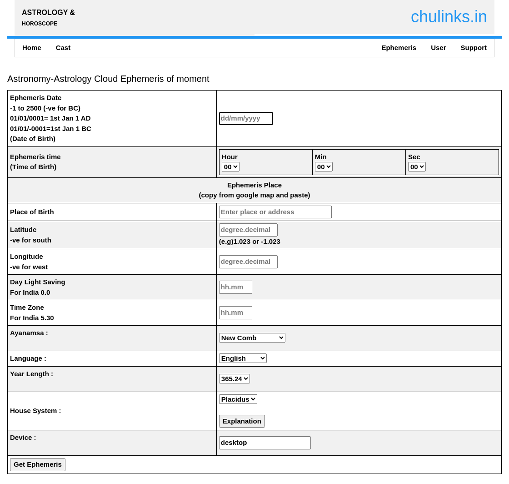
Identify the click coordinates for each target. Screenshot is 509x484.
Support (474, 47)
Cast (63, 47)
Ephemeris (398, 47)
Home (31, 47)
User (438, 47)
